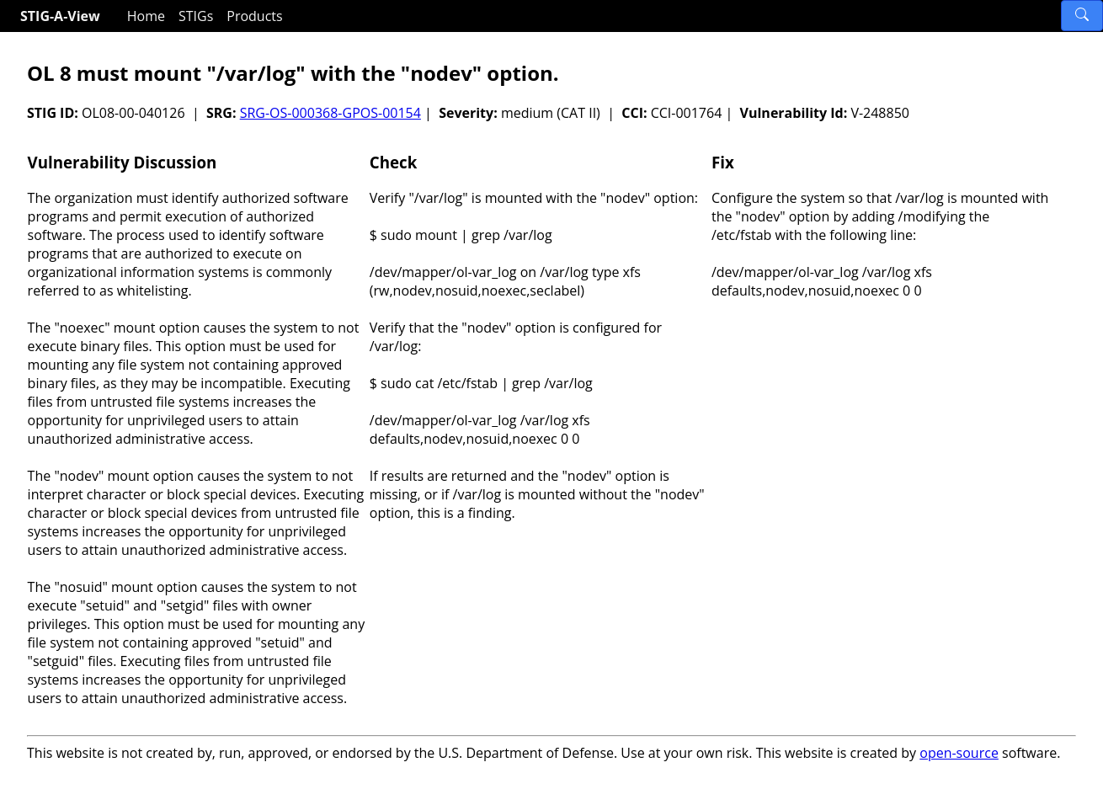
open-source (959, 753)
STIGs (196, 16)
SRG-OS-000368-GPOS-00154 (330, 113)
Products (254, 16)
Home (146, 16)
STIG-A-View (60, 16)
